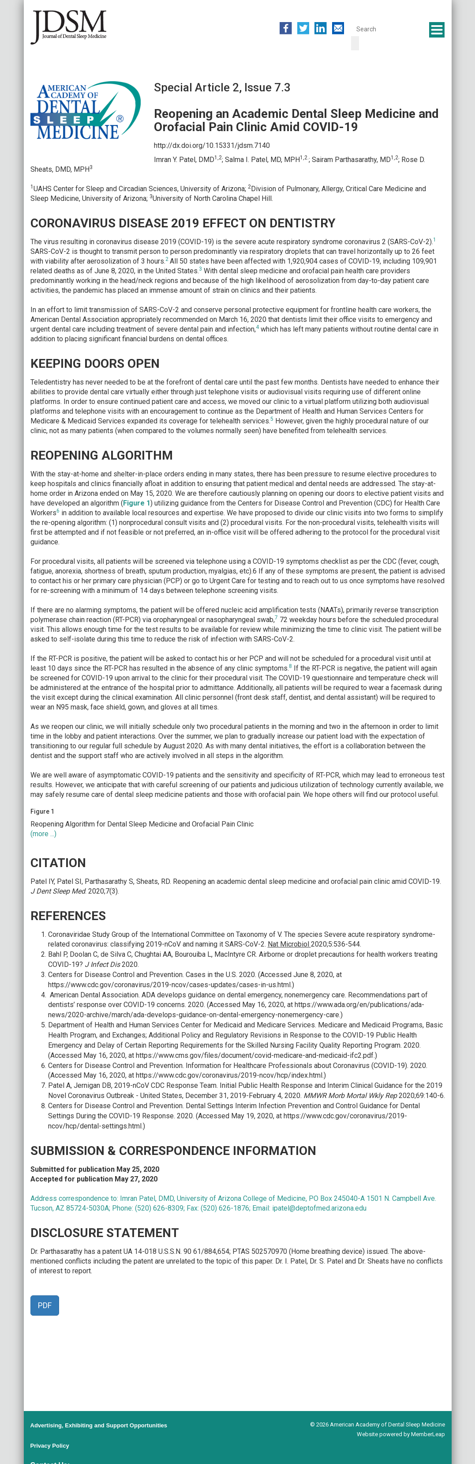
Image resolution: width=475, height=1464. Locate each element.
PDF (45, 1305)
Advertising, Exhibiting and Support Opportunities (99, 1425)
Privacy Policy (49, 1445)
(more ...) (43, 834)
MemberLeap (428, 1434)
